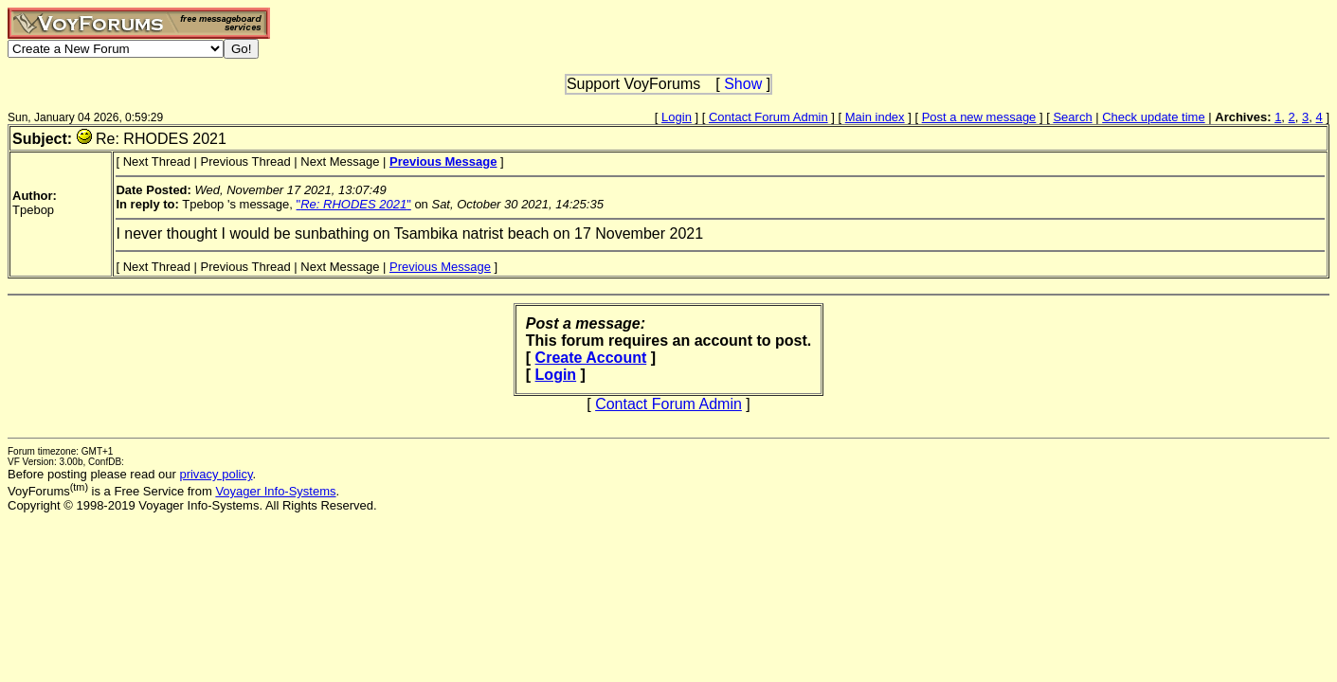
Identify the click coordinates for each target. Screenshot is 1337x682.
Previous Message (440, 267)
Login (676, 117)
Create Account (591, 358)
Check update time (1153, 117)
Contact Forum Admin (768, 117)
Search (1072, 117)
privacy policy (215, 474)
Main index (875, 117)
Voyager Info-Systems (275, 491)
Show (743, 84)
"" (354, 204)
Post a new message (979, 117)
